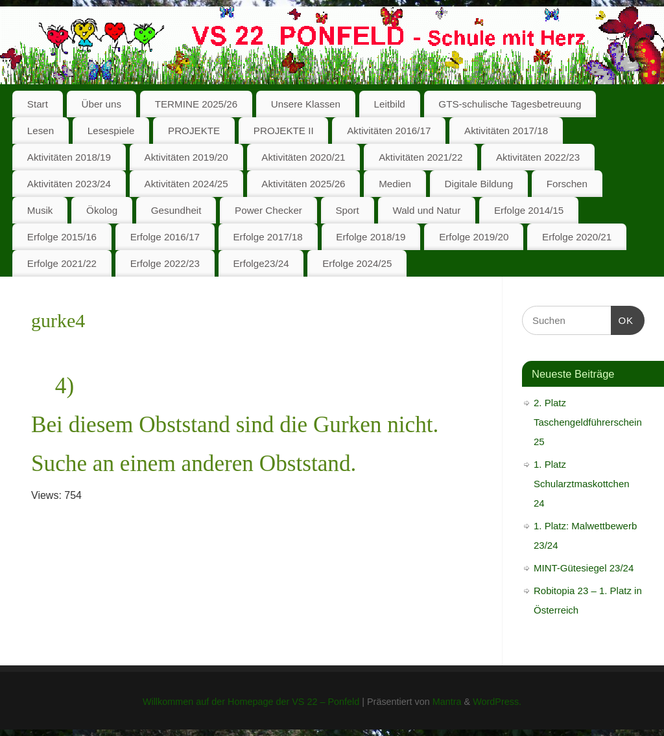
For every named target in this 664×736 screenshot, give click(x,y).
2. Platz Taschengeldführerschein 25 (588, 422)
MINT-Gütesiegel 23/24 (584, 567)
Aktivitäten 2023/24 (69, 183)
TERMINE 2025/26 (196, 103)
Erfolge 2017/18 (267, 236)
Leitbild (389, 103)
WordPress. (497, 701)
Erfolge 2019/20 (473, 236)
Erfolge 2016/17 (165, 236)
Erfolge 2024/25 (357, 263)
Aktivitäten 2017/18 (506, 130)
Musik (40, 210)
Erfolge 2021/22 (62, 263)
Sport (347, 210)
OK (622, 319)
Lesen (40, 130)
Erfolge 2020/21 (576, 236)
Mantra (447, 701)
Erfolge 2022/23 (165, 263)
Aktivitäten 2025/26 (303, 183)
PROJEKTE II (284, 130)
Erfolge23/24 (261, 263)
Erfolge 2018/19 (370, 236)
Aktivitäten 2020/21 (303, 157)
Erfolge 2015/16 (62, 236)
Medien (395, 183)
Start (37, 103)
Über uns (101, 103)
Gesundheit (176, 210)
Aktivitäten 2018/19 (69, 157)
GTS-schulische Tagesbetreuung (509, 103)
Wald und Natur (426, 210)
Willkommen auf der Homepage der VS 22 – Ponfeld (251, 701)
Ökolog (101, 210)
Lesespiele (111, 130)
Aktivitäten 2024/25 (186, 183)
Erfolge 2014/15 (528, 210)
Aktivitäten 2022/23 (538, 157)
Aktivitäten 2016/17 (389, 130)
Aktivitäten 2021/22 (420, 157)
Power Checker (268, 210)
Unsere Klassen (305, 103)
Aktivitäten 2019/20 (186, 157)
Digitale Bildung (479, 183)
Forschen (567, 183)
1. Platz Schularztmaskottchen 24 (582, 484)
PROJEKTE (194, 130)
